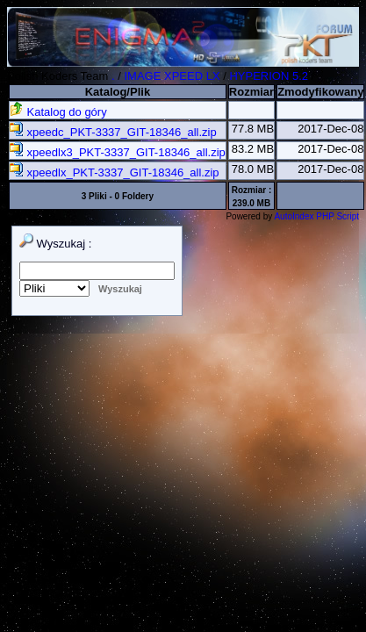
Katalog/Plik (117, 91)
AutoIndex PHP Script (316, 216)
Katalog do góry (58, 111)
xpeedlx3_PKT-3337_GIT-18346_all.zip (118, 152)
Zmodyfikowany (320, 91)
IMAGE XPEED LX (171, 76)
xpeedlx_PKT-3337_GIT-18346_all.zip (114, 172)
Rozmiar (251, 91)
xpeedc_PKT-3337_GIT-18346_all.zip (113, 132)
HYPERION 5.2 (268, 76)
